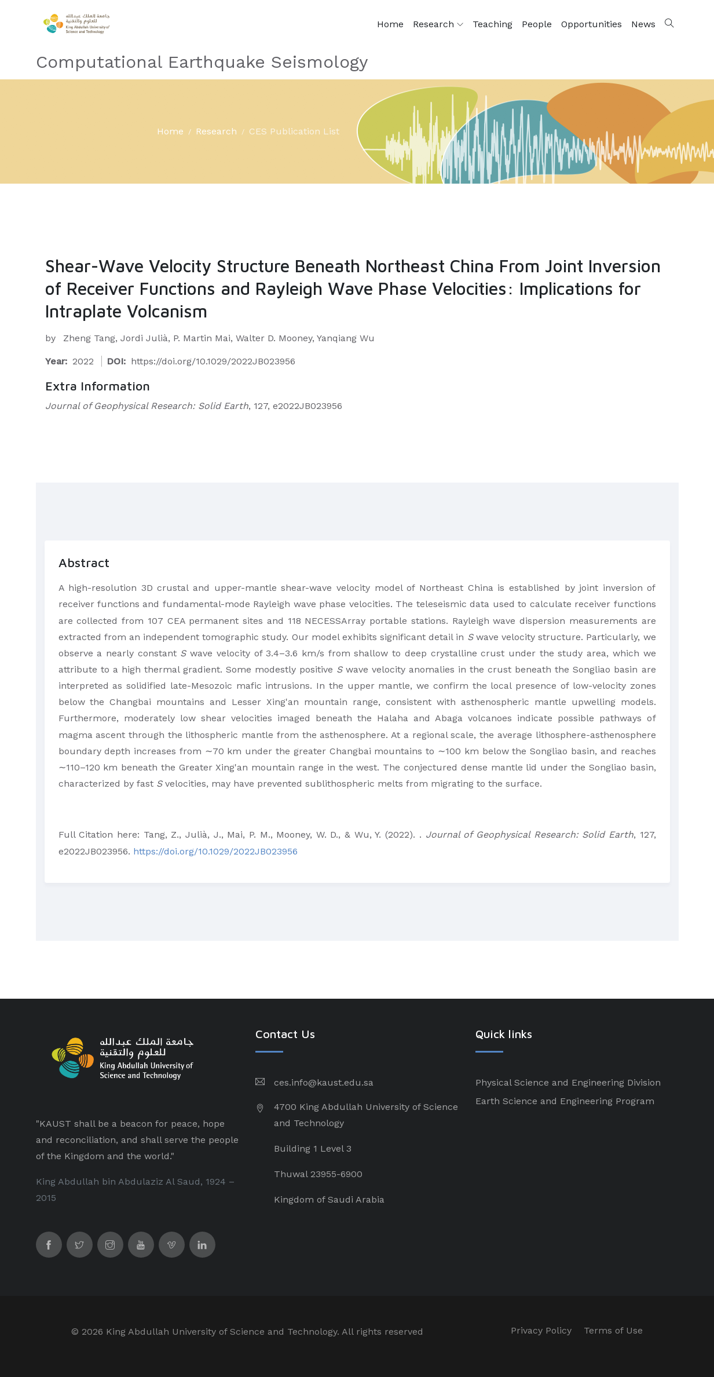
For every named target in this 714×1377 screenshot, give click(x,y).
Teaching (492, 24)
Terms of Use (613, 1330)
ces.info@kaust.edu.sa (324, 1082)
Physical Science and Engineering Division (568, 1082)
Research (438, 24)
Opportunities (591, 24)
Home (390, 24)
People (537, 24)
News (643, 24)
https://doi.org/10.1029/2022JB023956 (215, 851)
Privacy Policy (541, 1330)
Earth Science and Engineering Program (564, 1100)
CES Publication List (294, 131)
